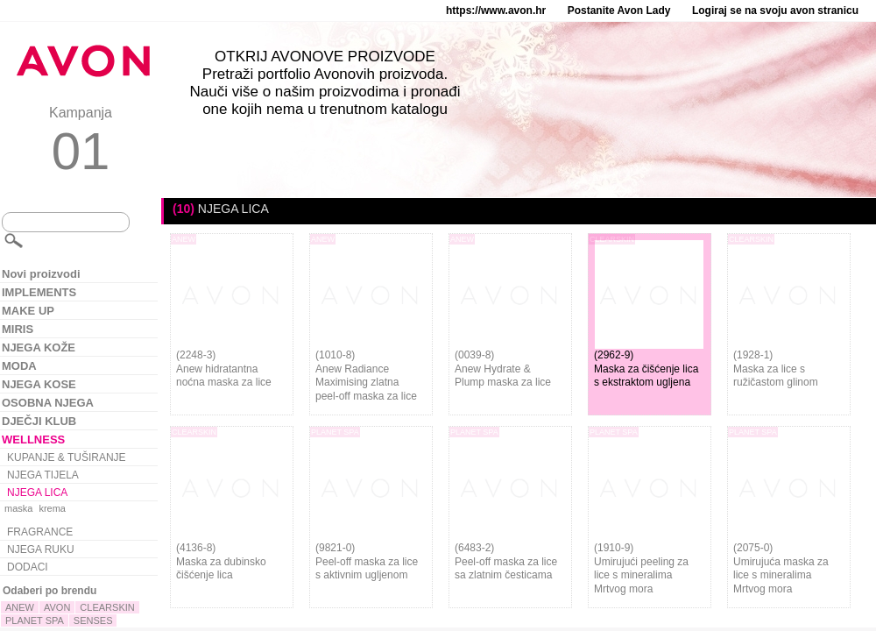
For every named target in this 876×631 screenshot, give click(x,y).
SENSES (93, 620)
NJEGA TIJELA (43, 475)
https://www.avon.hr (496, 10)
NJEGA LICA (37, 492)
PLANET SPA (34, 620)
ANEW (19, 607)
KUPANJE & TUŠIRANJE (66, 457)
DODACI (27, 567)
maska (18, 508)
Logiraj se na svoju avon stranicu (775, 10)
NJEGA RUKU (40, 549)
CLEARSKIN (107, 607)
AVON (57, 607)
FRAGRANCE (40, 532)
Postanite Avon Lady (619, 10)
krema (52, 508)
